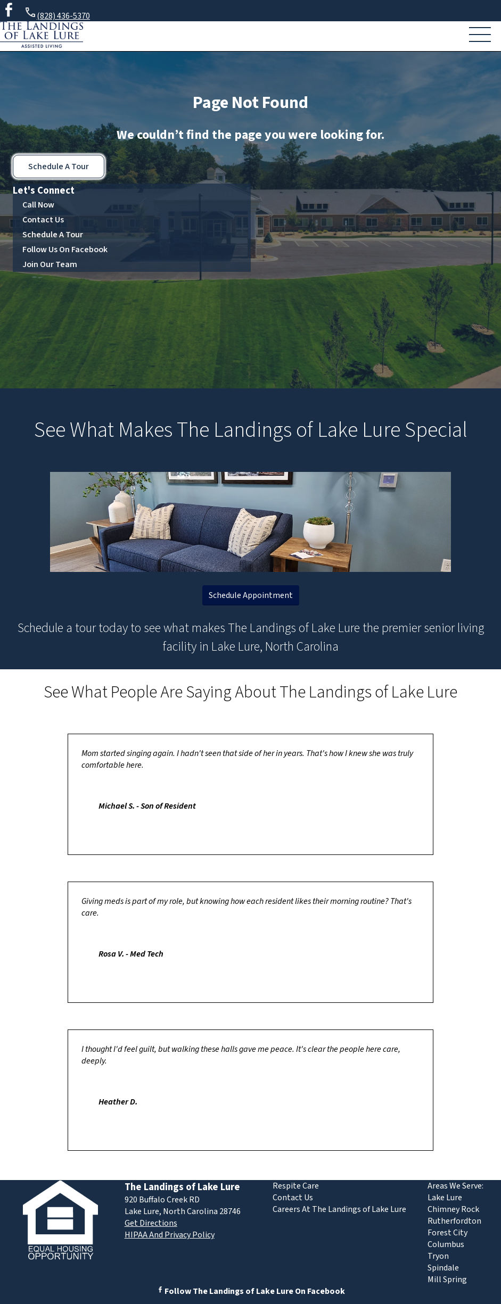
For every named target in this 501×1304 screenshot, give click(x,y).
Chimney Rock (453, 1209)
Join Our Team (49, 264)
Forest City (447, 1233)
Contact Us (43, 220)
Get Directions (151, 1223)
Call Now (38, 205)
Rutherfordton (454, 1221)
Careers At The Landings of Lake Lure (339, 1209)
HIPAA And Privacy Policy (170, 1235)
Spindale (443, 1268)
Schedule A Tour (58, 166)
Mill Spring (447, 1279)
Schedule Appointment (251, 595)
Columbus (446, 1244)
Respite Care (296, 1186)
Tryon (438, 1256)
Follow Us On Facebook (65, 249)
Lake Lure (445, 1197)
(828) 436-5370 (57, 14)
